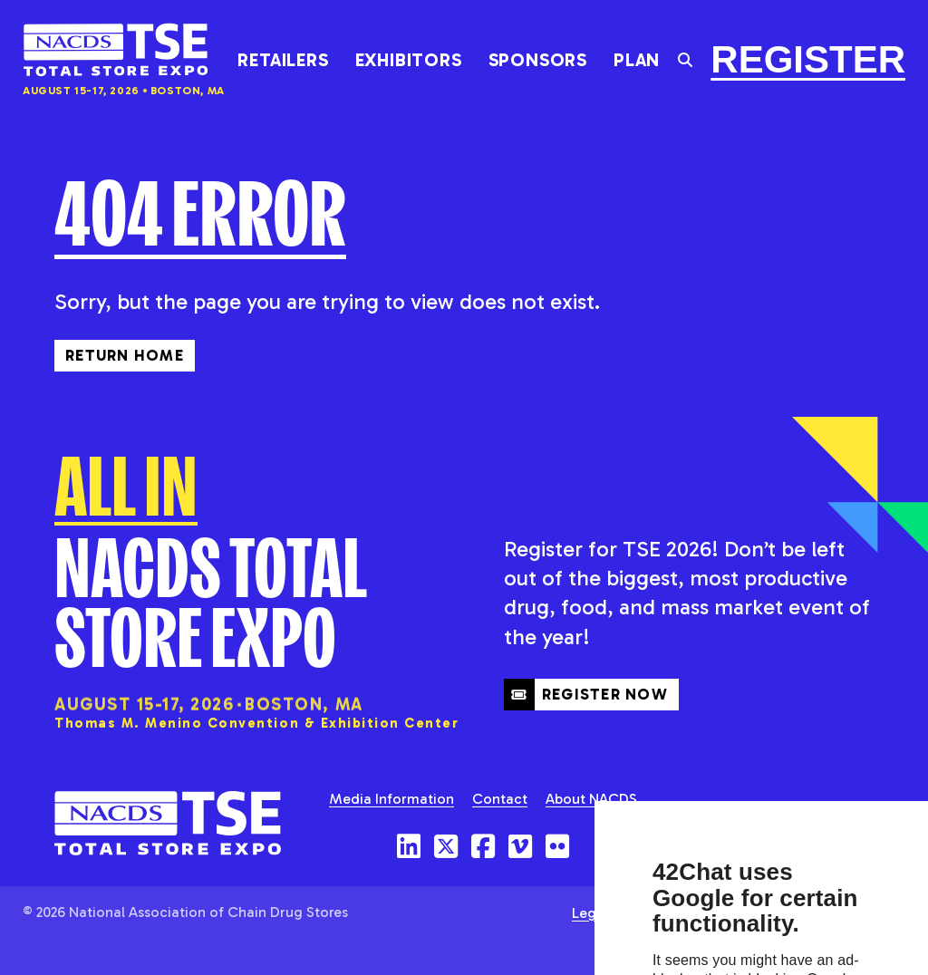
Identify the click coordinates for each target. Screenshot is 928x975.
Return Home (124, 355)
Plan (637, 60)
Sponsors (537, 60)
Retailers (282, 60)
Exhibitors (408, 60)
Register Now (586, 694)
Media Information (391, 798)
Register (807, 59)
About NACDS (591, 798)
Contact (499, 798)
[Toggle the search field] (685, 60)
